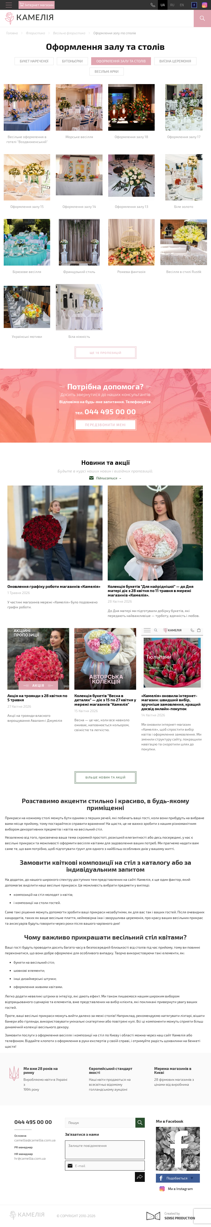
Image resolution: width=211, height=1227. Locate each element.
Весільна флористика (69, 33)
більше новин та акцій (105, 777)
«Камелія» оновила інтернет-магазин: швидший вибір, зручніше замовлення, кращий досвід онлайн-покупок (171, 702)
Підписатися (106, 478)
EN (182, 5)
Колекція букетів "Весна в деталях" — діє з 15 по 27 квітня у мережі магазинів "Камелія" (105, 699)
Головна (12, 33)
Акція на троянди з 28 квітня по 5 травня (37, 697)
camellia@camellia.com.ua (35, 1140)
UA (163, 5)
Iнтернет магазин (39, 5)
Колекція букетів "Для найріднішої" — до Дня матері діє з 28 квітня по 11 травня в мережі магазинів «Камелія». (150, 590)
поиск (140, 1123)
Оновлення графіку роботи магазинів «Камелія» (53, 586)
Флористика (36, 33)
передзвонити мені (105, 425)
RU (172, 5)
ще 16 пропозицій (105, 352)
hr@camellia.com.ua (30, 1158)
